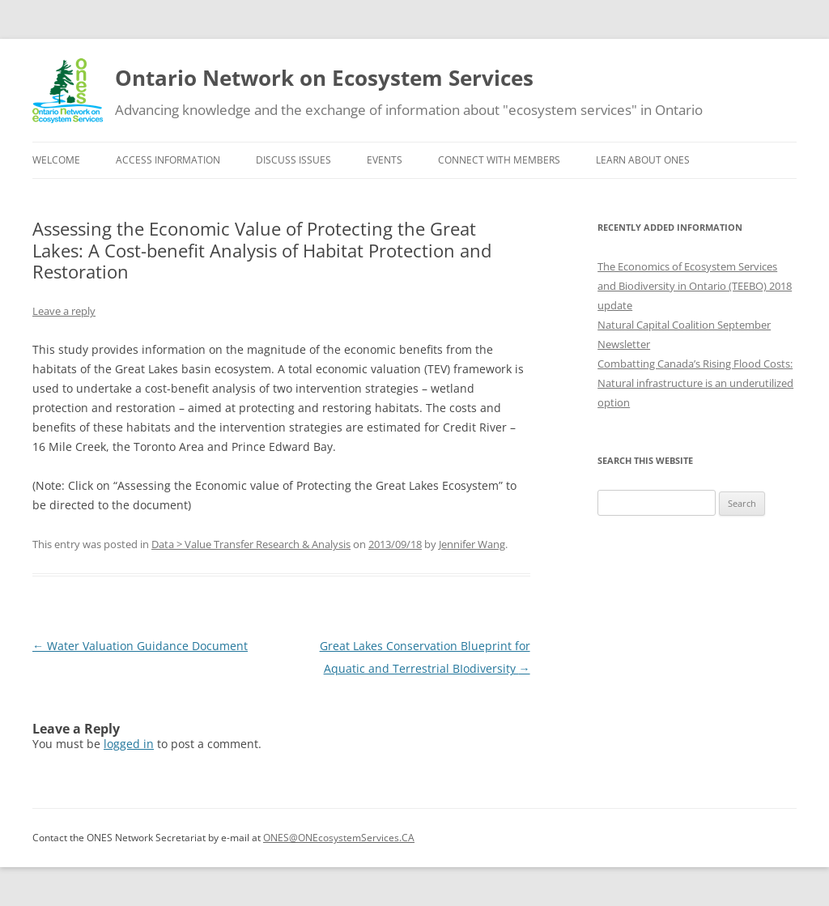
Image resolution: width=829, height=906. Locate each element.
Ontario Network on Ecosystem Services (324, 77)
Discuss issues (293, 160)
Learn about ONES (643, 160)
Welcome (56, 160)
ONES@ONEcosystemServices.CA (338, 837)
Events (384, 160)
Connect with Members (499, 160)
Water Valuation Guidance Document (140, 645)
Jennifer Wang (472, 544)
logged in (129, 743)
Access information (168, 160)
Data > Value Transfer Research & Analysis (251, 544)
